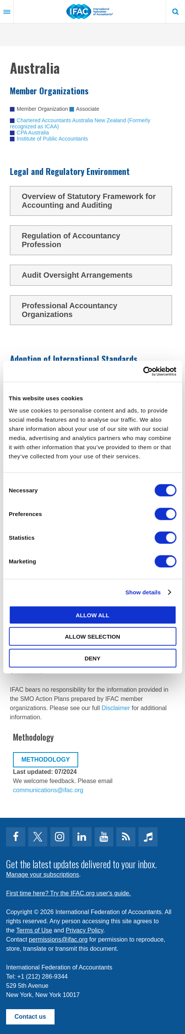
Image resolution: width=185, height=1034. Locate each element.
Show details (143, 592)
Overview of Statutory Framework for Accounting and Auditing (94, 200)
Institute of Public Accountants (52, 139)
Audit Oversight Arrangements (94, 275)
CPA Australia (33, 132)
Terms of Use (34, 930)
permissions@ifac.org (58, 939)
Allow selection (92, 636)
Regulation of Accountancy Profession (94, 240)
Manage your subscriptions (42, 874)
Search (175, 11)
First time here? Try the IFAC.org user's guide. (68, 893)
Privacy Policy (84, 930)
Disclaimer (115, 708)
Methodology (45, 759)
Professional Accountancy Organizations (94, 310)
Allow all (92, 615)
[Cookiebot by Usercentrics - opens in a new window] (142, 371)
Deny (93, 658)
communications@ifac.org (48, 790)
